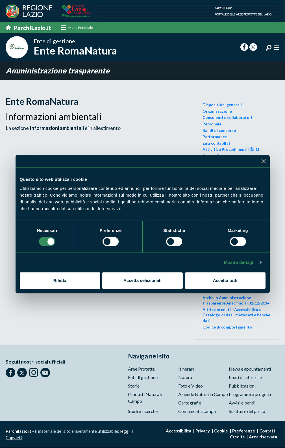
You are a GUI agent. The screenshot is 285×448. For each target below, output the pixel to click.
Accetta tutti (225, 280)
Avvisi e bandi (242, 403)
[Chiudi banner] (264, 161)
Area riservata (263, 437)
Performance (215, 136)
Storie (134, 386)
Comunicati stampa (197, 411)
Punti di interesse (245, 377)
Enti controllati (217, 143)
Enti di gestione (143, 377)
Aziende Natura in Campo (203, 394)
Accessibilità (178, 431)
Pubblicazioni (242, 386)
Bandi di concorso (219, 130)
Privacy (202, 431)
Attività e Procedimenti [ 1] (231, 149)
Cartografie (189, 403)
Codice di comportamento (227, 327)
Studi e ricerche (143, 411)
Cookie (221, 431)
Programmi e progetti (250, 394)
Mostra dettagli (239, 262)
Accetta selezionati (142, 280)
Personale (212, 123)
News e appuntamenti (250, 369)
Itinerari (186, 369)
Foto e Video (190, 386)
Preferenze (243, 431)
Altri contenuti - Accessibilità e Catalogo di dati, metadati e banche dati (236, 315)
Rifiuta (60, 280)
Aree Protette (141, 369)
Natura (185, 377)
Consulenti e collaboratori (227, 117)
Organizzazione (217, 111)
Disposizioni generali (222, 104)
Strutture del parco (247, 411)
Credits (237, 437)
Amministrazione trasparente (58, 70)
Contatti (268, 431)
